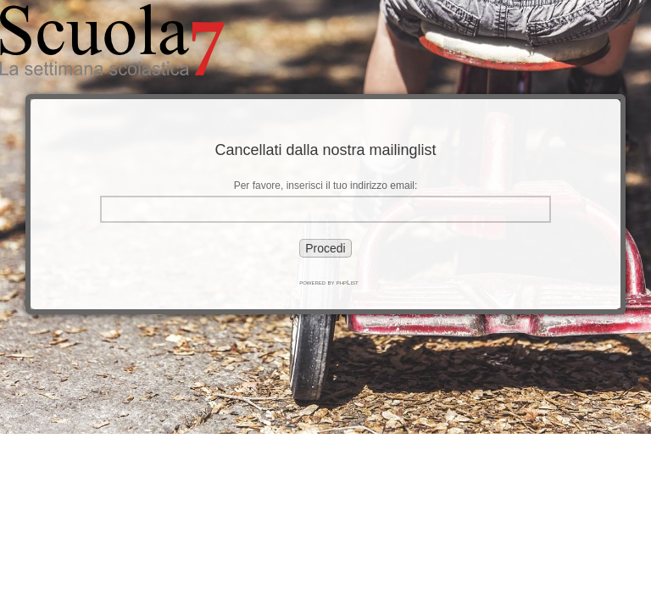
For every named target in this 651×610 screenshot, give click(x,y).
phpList (348, 282)
